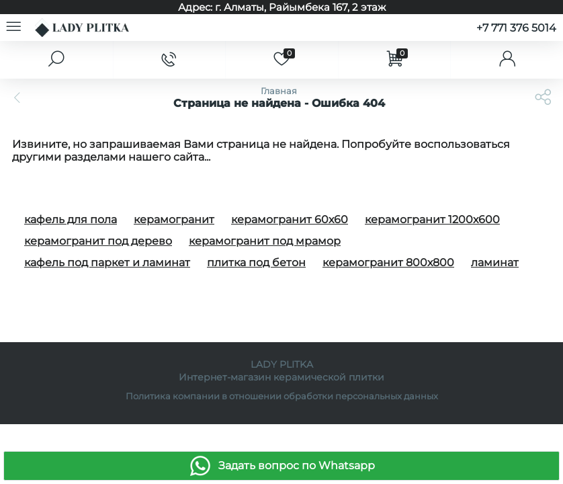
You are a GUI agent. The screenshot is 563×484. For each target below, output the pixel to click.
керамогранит (174, 219)
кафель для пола (70, 219)
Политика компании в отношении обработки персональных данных (282, 396)
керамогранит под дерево (98, 241)
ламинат (495, 262)
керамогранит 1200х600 (432, 219)
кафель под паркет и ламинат (107, 262)
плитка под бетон (256, 262)
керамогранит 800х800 (388, 262)
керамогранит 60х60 (289, 219)
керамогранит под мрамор (265, 241)
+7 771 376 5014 (516, 28)
